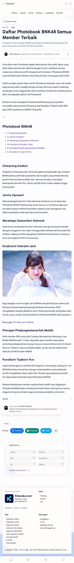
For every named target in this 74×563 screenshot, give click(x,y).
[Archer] (30, 13)
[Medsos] (51, 464)
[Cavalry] (23, 13)
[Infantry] (14, 13)
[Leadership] (49, 13)
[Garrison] (39, 13)
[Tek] (22, 464)
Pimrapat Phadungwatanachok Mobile (27, 148)
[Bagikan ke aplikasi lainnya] (56, 430)
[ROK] (22, 458)
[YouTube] (24, 508)
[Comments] (63, 559)
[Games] (22, 451)
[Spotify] (16, 508)
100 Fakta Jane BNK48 (23, 322)
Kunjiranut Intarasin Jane (21, 144)
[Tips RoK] (59, 13)
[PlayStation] (51, 458)
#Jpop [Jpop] (6, 423)
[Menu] (28, 559)
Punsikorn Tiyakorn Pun (20, 152)
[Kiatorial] (51, 451)
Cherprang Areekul (18, 133)
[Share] (45, 559)
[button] (70, 4)
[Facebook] (8, 508)
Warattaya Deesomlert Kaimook (24, 140)
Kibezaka (10, 3)
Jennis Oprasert (16, 137)
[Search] (66, 4)
